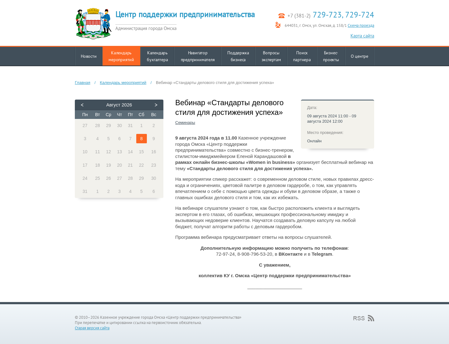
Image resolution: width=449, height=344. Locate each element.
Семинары (185, 122)
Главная (82, 82)
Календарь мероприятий (123, 82)
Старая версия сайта (92, 328)
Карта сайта (362, 36)
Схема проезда (361, 25)
